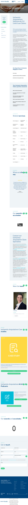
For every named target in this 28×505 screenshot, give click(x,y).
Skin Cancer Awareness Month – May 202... (20, 392)
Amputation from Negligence (15, 125)
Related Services (3, 35)
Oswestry (19, 268)
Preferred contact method (17, 455)
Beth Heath (15, 310)
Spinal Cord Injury (23, 138)
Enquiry (2, 462)
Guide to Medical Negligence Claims (23, 149)
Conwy (25, 267)
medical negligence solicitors (21, 250)
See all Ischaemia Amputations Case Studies (14, 373)
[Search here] (20, 493)
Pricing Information (23, 485)
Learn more (20, 399)
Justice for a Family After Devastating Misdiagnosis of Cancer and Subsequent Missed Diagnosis (13, 365)
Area (15, 451)
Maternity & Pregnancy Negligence (14, 149)
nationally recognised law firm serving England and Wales (20, 258)
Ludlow (17, 268)
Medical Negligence (15, 120)
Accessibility (22, 481)
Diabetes (14, 138)
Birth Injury (22, 141)
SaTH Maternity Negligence (23, 121)
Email (2, 455)
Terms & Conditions (23, 488)
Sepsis (14, 141)
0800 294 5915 (13, 1)
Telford (23, 268)
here (1, 460)
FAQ (1, 33)
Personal (19, 1)
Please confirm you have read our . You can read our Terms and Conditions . (13, 460)
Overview (2, 29)
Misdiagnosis (15, 135)
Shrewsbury (18, 267)
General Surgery (23, 153)
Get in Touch (3, 22)
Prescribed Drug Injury (15, 145)
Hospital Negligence (15, 128)
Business (23, 1)
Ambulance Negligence (22, 125)
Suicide (22, 135)
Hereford (14, 268)
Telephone (2, 451)
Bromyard (21, 267)
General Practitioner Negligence (14, 132)
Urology (14, 153)
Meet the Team (3, 37)
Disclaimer (22, 484)
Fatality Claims (15, 156)
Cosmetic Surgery (23, 156)
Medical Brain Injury (23, 128)
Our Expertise (3, 31)
